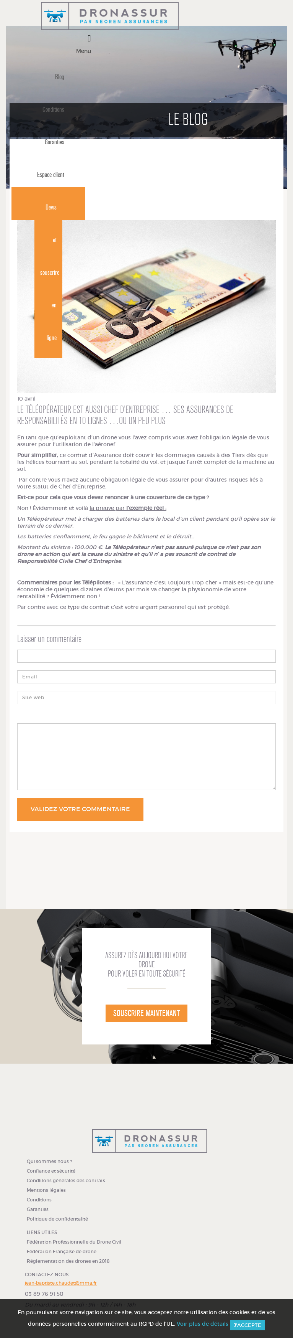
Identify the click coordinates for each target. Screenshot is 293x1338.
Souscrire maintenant (146, 1013)
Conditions (53, 110)
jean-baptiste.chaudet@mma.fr (61, 1283)
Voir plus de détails (202, 1323)
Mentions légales (46, 1190)
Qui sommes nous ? (49, 1161)
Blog (59, 77)
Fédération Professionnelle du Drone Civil (74, 1242)
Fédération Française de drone (61, 1251)
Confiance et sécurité (51, 1171)
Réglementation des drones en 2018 (68, 1261)
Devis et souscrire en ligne (49, 272)
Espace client (50, 175)
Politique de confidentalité (57, 1219)
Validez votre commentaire (80, 809)
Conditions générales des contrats (66, 1180)
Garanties (54, 142)
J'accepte (247, 1325)
